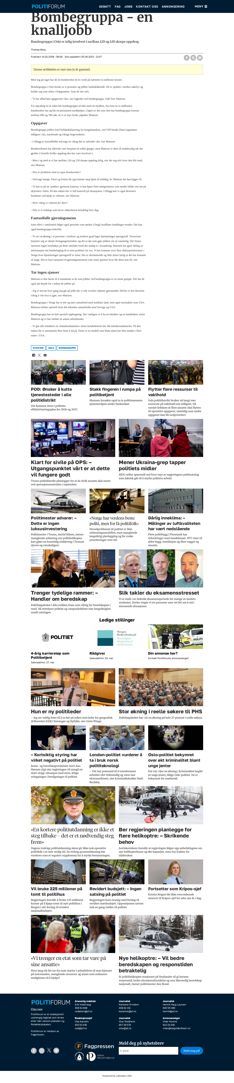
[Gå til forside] (63, 7)
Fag (118, 6)
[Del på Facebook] (186, 59)
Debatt (105, 6)
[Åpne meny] (201, 6)
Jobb (128, 6)
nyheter (38, 350)
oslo (51, 350)
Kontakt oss (147, 6)
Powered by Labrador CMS (117, 1078)
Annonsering (173, 6)
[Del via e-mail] (200, 59)
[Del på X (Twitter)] (193, 59)
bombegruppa (67, 350)
